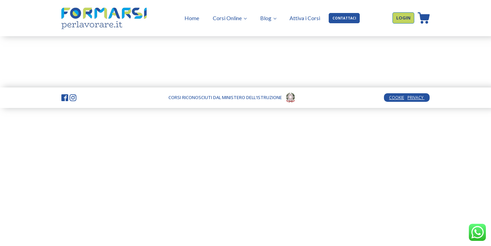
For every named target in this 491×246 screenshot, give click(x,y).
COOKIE (396, 97)
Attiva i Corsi (304, 18)
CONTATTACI (344, 18)
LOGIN (403, 18)
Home (191, 18)
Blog (265, 18)
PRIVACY (416, 97)
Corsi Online (227, 18)
